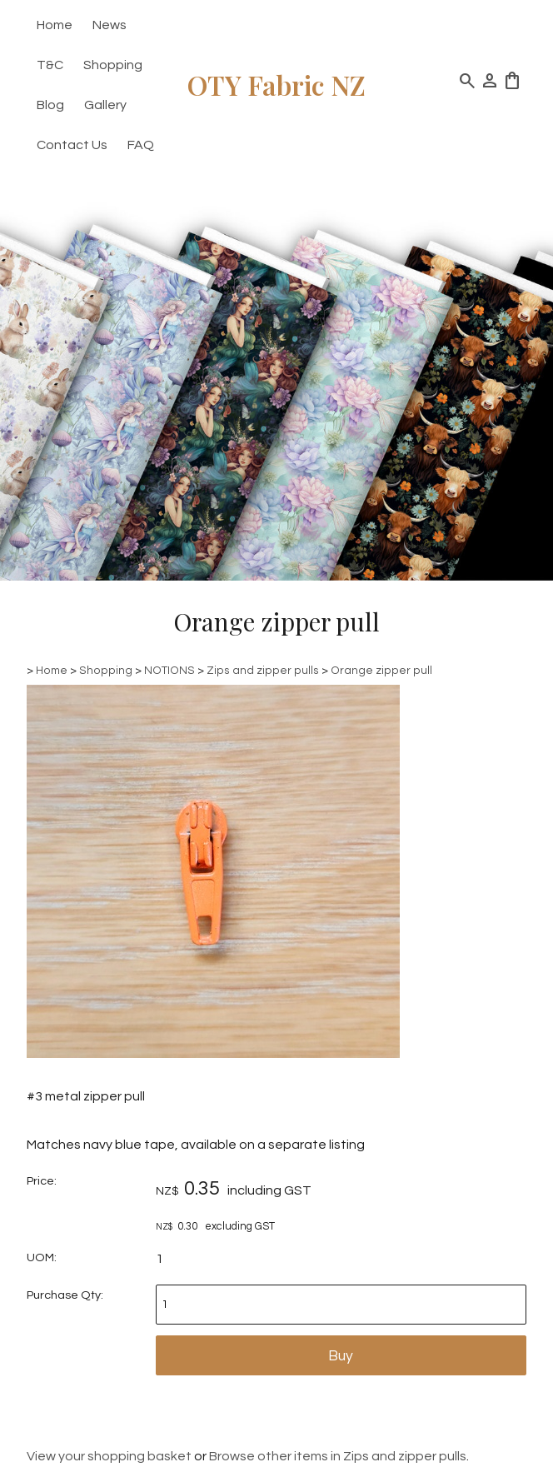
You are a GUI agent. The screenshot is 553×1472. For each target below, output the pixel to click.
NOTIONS (169, 670)
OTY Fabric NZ (276, 84)
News (109, 25)
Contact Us (72, 145)
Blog (50, 105)
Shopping (112, 65)
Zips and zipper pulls (263, 670)
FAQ (140, 145)
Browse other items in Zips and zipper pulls (337, 1456)
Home (54, 25)
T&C (50, 65)
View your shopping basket (109, 1456)
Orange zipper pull (381, 670)
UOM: (42, 1257)
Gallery (105, 105)
